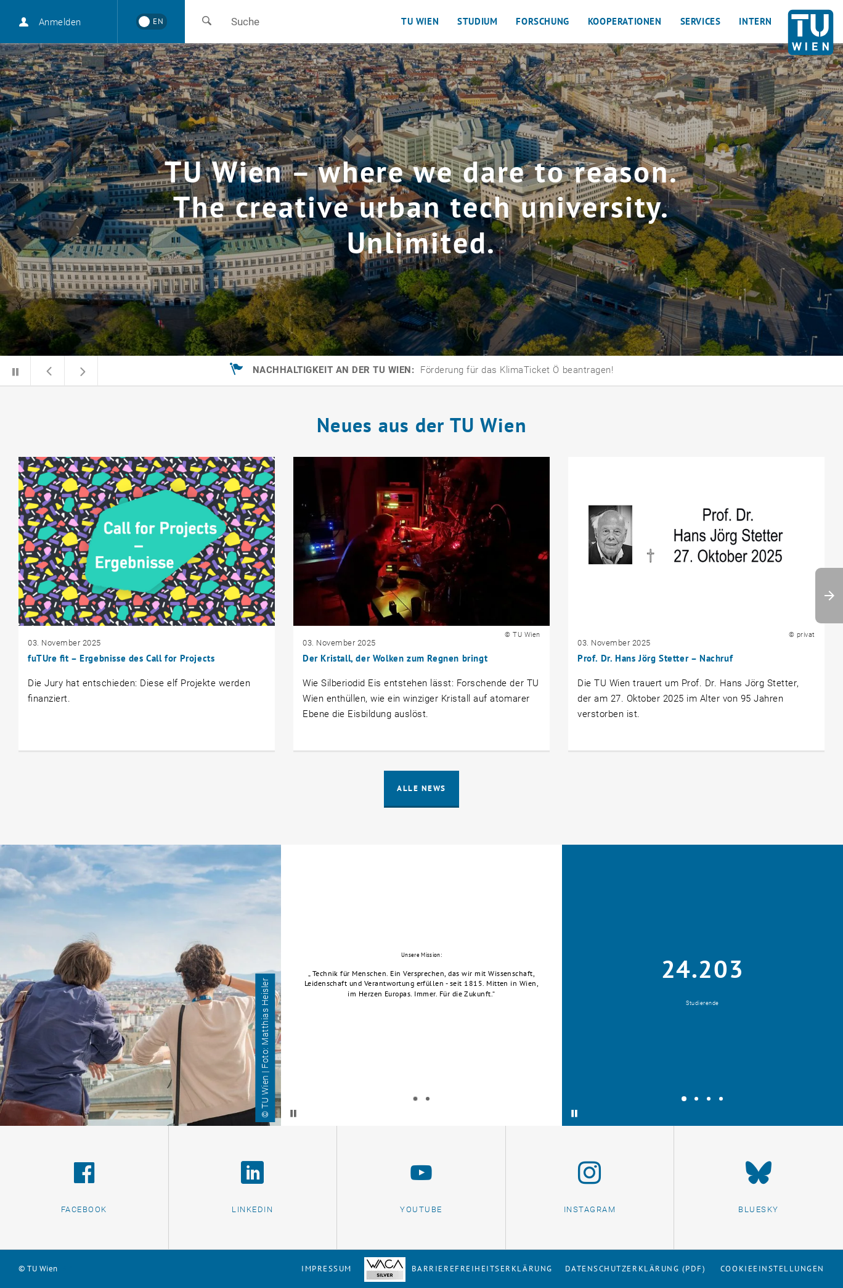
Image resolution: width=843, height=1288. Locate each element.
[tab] (415, 1098)
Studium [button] (477, 21)
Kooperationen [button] (625, 21)
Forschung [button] (542, 21)
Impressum (326, 1268)
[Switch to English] (151, 21)
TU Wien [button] (420, 21)
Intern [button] (755, 21)
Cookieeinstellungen (772, 1268)
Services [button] (700, 21)
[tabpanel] (421, 985)
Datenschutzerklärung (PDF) (635, 1268)
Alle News (421, 788)
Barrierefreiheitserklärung (458, 1268)
